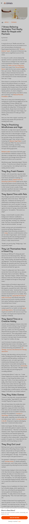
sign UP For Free (14, 517)
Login (19, 521)
